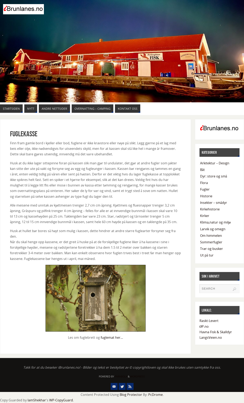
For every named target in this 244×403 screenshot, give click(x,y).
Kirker (204, 215)
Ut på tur (207, 255)
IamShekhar (37, 400)
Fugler (205, 189)
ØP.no (204, 326)
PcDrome (155, 394)
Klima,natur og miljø (215, 222)
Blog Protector (131, 394)
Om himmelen (211, 235)
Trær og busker (211, 248)
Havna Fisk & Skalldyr (215, 332)
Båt (202, 169)
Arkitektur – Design (214, 163)
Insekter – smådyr (213, 202)
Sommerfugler (211, 242)
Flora (204, 183)
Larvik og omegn (212, 229)
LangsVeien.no (210, 337)
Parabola (121, 376)
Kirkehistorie (210, 209)
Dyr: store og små (213, 176)
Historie (206, 196)
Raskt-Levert (208, 320)
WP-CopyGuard (61, 400)
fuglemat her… (112, 337)
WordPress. (137, 376)
